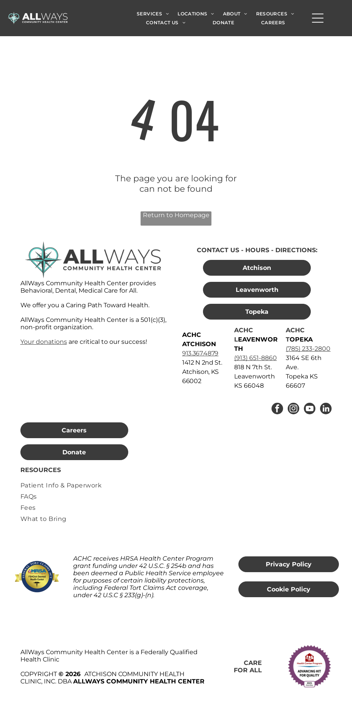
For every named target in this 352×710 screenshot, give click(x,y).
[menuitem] (153, 13)
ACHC (243, 330)
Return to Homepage (176, 215)
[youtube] (309, 409)
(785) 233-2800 (308, 348)
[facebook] (277, 409)
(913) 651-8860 (255, 358)
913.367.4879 (200, 353)
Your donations (43, 341)
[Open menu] (317, 18)
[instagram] (293, 409)
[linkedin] (326, 409)
